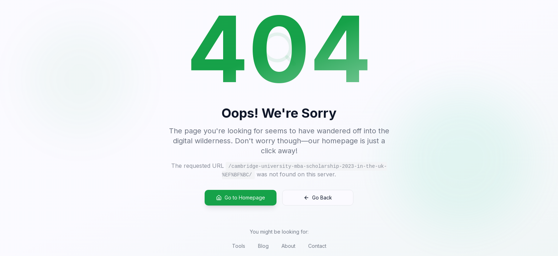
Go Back (318, 198)
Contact (317, 246)
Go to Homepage (240, 198)
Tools (238, 246)
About (288, 246)
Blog (263, 246)
